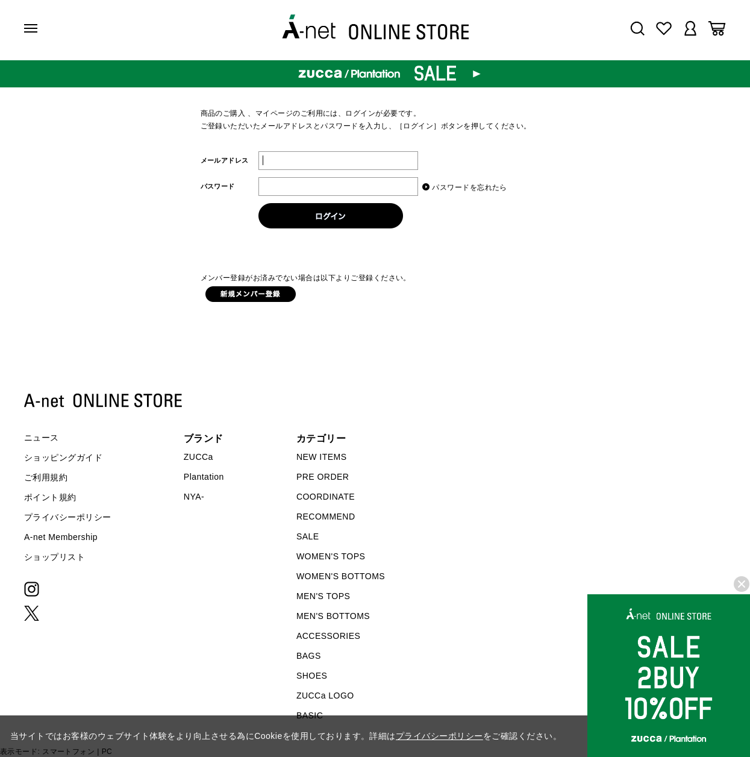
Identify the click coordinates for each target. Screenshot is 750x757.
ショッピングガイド (63, 457)
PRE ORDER (322, 477)
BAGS (308, 656)
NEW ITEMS (321, 457)
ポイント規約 (50, 497)
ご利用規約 (45, 477)
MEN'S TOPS (323, 596)
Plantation (204, 477)
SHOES (311, 675)
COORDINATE (325, 496)
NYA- (194, 496)
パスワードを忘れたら (469, 187)
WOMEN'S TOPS (331, 556)
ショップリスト (54, 557)
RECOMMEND (325, 516)
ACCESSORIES (328, 636)
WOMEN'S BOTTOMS (340, 576)
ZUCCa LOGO (325, 695)
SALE (307, 536)
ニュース (41, 437)
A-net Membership (61, 537)
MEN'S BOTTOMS (333, 616)
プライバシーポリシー (67, 517)
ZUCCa (198, 457)
